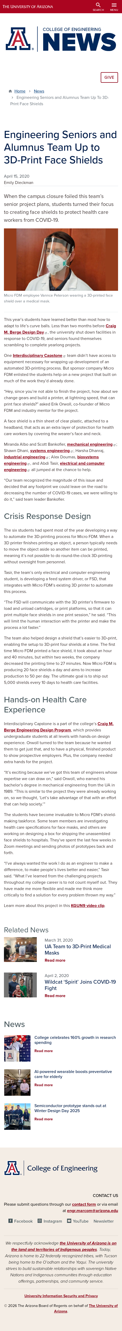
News (39, 91)
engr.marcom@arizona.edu (92, 1210)
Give (109, 77)
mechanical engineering (91, 444)
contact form (84, 1204)
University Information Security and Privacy (61, 1296)
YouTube (81, 1221)
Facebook (23, 1221)
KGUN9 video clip (87, 905)
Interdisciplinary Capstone (39, 355)
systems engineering (51, 450)
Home (20, 91)
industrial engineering (26, 457)
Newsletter (104, 1221)
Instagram (53, 1221)
